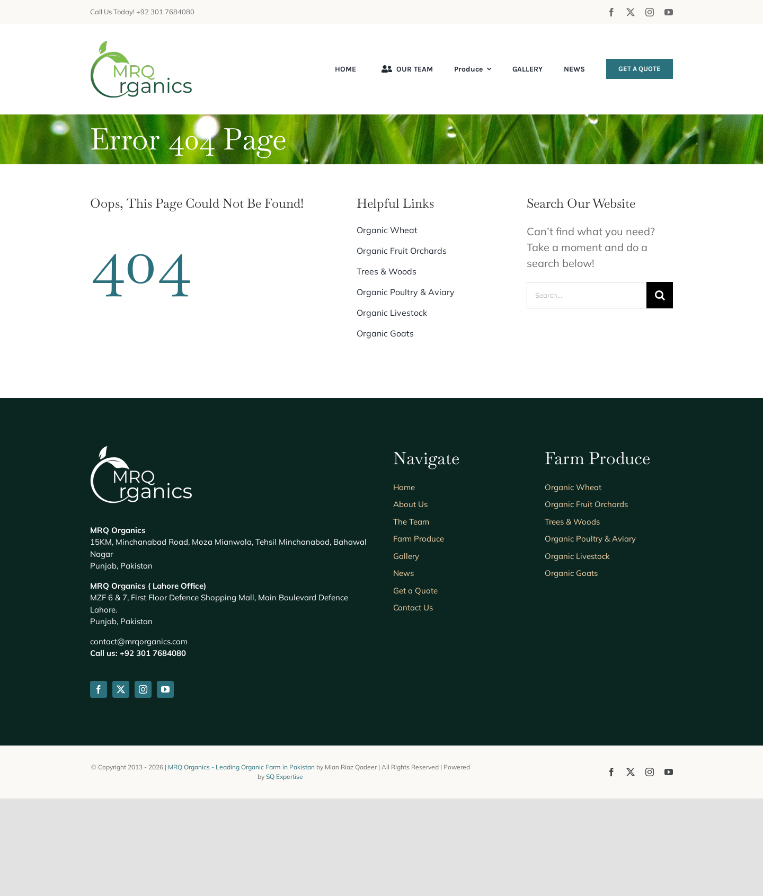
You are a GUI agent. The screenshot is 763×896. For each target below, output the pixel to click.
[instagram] (649, 12)
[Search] (659, 295)
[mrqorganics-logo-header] (141, 45)
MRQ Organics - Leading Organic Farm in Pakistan (242, 767)
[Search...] (586, 295)
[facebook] (611, 12)
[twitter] (630, 12)
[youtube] (668, 12)
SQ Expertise (284, 776)
